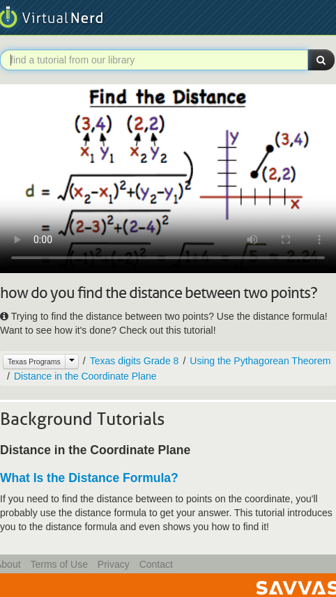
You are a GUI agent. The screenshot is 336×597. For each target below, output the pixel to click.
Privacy (114, 564)
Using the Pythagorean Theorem (260, 360)
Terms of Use (58, 564)
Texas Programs (34, 361)
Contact (156, 564)
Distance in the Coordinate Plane (85, 376)
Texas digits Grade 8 (134, 360)
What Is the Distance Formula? (89, 478)
